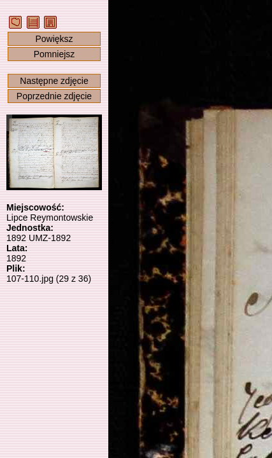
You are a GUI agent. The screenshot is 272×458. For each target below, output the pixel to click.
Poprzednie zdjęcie (54, 96)
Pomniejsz (54, 54)
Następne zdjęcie (54, 81)
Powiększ (54, 39)
